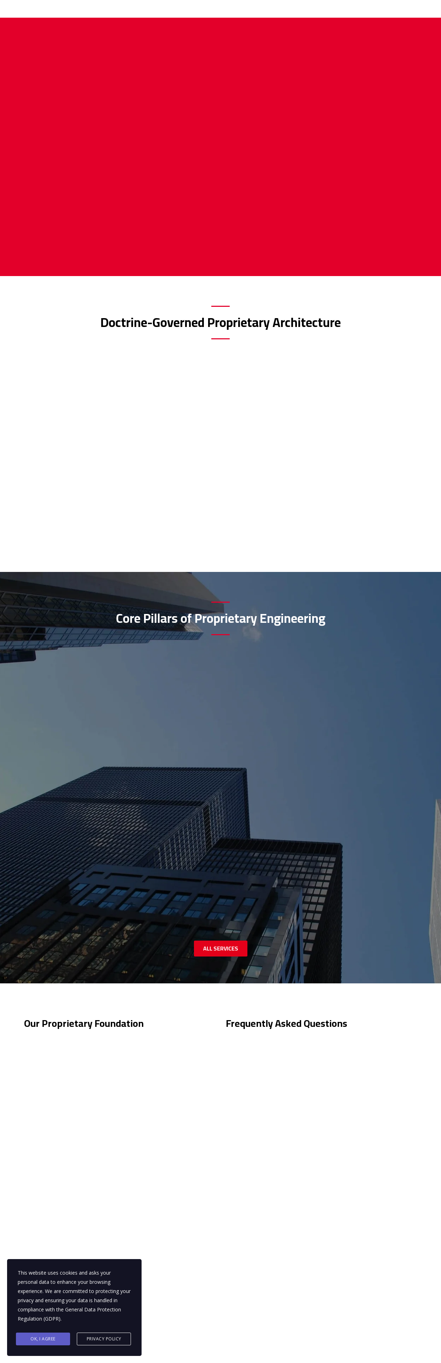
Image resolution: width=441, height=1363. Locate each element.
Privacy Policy (104, 1339)
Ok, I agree (43, 1339)
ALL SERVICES (220, 803)
